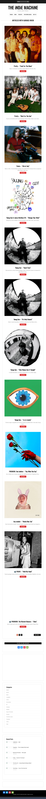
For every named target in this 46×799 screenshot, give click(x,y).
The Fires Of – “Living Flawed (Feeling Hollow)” (22, 763)
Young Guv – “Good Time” (23, 268)
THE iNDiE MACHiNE (23, 7)
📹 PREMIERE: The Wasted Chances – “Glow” (23, 621)
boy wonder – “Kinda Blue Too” (23, 521)
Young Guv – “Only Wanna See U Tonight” (23, 370)
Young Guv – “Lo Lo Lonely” (23, 420)
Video (15, 14)
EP (6, 704)
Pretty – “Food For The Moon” (23, 66)
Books (7, 694)
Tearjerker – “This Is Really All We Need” (21, 747)
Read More (23, 71)
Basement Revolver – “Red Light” (19, 752)
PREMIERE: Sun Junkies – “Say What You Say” (23, 471)
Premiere (7, 714)
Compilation (8, 697)
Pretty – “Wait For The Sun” (23, 116)
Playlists (20, 14)
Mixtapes (7, 709)
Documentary (8, 702)
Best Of (34, 14)
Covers (7, 699)
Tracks (11, 14)
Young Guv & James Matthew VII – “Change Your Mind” (23, 217)
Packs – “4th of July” (23, 166)
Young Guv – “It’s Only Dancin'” (23, 319)
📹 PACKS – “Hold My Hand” (23, 571)
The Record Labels (28, 14)
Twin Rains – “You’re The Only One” (20, 768)
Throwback (8, 719)
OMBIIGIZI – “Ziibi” (16, 742)
